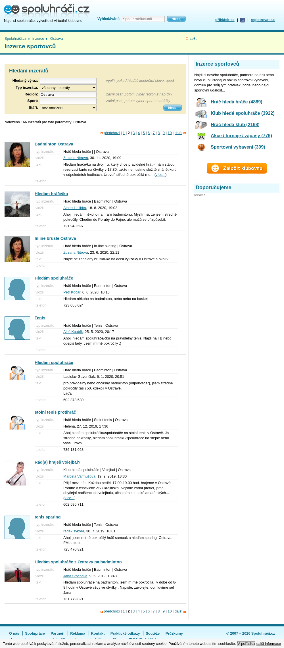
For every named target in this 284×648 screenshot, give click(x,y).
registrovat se (263, 20)
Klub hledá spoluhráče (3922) (243, 113)
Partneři (57, 633)
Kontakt (98, 633)
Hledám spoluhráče (54, 278)
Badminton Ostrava (54, 144)
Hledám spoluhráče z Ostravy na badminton (78, 562)
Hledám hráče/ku (51, 193)
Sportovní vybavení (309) (238, 146)
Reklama (77, 633)
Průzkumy (174, 633)
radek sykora (73, 531)
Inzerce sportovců (217, 64)
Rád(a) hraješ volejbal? (57, 462)
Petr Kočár (71, 292)
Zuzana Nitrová (75, 158)
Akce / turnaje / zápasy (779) (241, 135)
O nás (14, 633)
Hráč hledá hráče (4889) (236, 101)
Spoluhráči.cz (15, 38)
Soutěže (153, 633)
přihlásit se (225, 20)
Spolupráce (35, 633)
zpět (193, 38)
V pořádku (246, 643)
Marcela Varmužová (79, 476)
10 (170, 133)
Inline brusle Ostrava (55, 238)
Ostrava (56, 38)
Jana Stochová (75, 576)
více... (160, 174)
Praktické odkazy (125, 633)
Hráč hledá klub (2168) (235, 124)
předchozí (112, 133)
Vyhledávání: (108, 18)
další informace (268, 643)
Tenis (40, 318)
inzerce (38, 38)
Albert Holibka (74, 208)
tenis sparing (48, 517)
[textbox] (68, 94)
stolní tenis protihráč (55, 412)
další (178, 133)
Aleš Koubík (73, 332)
